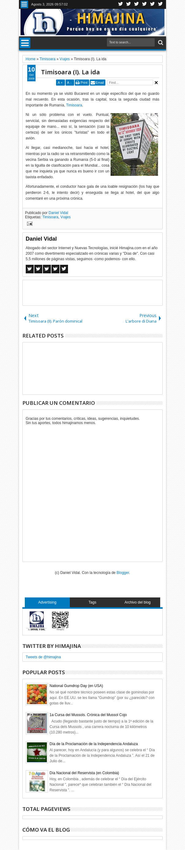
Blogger (123, 573)
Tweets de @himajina (43, 657)
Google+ (137, 4)
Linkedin (153, 4)
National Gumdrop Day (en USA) (76, 686)
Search (160, 42)
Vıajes (65, 217)
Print (84, 82)
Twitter (121, 4)
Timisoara (74, 105)
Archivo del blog (137, 602)
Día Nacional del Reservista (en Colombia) (84, 773)
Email (100, 82)
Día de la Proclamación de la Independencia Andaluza (94, 744)
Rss (145, 4)
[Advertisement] (94, 292)
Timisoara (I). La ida (70, 72)
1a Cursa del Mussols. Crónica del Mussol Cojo (88, 715)
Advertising (47, 602)
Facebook (129, 4)
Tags (92, 602)
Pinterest (160, 4)
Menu (24, 4)
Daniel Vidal (58, 213)
